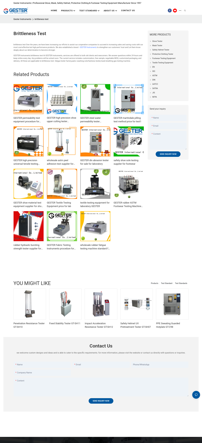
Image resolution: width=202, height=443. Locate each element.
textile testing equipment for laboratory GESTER (95, 204)
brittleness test (41, 19)
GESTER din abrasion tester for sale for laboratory (94, 162)
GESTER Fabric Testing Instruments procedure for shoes (60, 247)
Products (154, 283)
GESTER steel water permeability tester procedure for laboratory (92, 120)
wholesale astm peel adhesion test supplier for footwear (60, 162)
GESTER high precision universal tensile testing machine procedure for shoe (28, 162)
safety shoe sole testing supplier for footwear (126, 162)
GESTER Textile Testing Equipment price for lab (59, 204)
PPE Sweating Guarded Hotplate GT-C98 (168, 325)
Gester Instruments (22, 19)
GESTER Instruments (88, 47)
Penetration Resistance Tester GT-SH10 (29, 325)
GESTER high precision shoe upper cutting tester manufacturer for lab (61, 119)
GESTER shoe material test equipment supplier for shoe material (28, 204)
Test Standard (166, 283)
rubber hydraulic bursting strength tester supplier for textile (27, 247)
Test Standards (181, 283)
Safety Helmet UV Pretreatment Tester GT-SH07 (135, 325)
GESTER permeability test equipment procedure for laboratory (27, 120)
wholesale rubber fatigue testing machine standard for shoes (95, 247)
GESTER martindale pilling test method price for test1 (127, 120)
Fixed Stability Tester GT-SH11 (64, 323)
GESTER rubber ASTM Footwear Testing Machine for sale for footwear (127, 204)
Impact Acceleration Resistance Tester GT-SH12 (99, 325)
